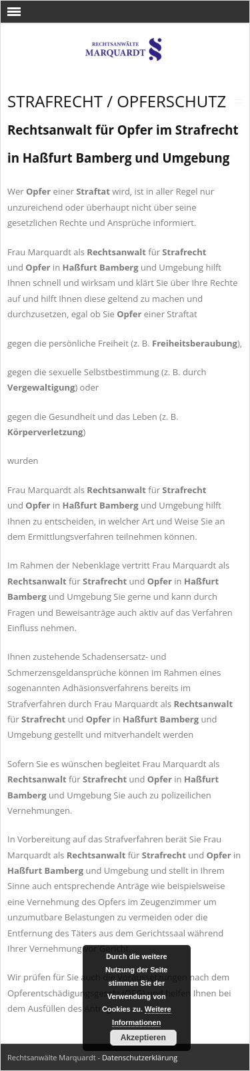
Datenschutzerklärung (139, 1057)
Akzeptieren (143, 1037)
